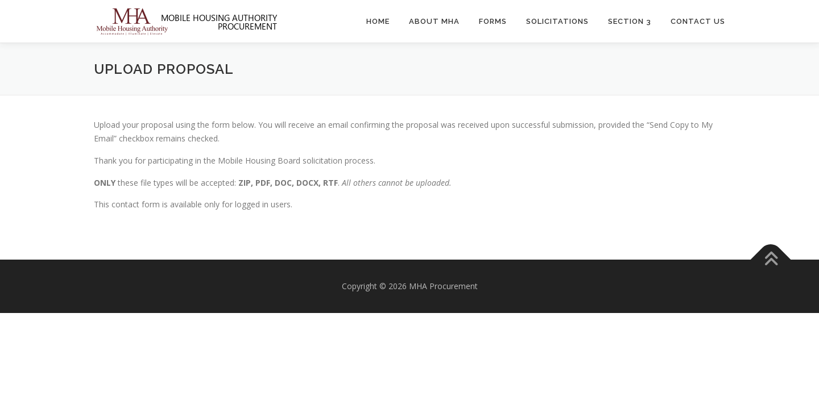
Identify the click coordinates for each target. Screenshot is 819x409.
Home (378, 21)
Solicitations (557, 21)
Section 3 (629, 21)
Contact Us (698, 21)
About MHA (434, 21)
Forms (493, 21)
